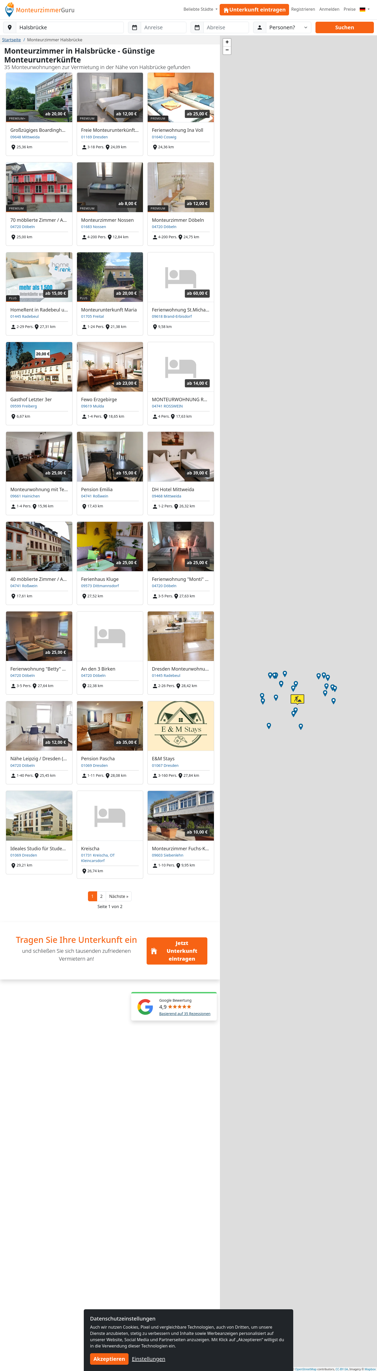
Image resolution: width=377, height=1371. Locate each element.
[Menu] (365, 9)
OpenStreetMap (306, 1369)
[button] (119, 896)
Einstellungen (148, 1358)
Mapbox (370, 1369)
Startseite (11, 40)
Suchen (344, 27)
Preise (350, 9)
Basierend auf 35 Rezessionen (184, 1013)
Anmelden (329, 9)
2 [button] (101, 896)
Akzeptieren (109, 1358)
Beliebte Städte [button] (199, 9)
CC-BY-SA (342, 1369)
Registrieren (303, 9)
